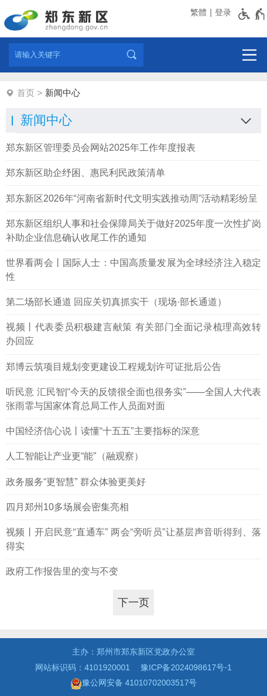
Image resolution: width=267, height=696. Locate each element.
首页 (26, 93)
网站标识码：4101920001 (82, 667)
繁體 (198, 12)
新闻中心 (62, 93)
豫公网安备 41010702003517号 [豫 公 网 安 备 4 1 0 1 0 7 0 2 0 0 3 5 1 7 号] (133, 684)
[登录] (222, 12)
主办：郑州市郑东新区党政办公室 (133, 651)
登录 (223, 12)
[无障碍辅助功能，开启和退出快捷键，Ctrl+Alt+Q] (252, 14)
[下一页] (133, 602)
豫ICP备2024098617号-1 (186, 667)
